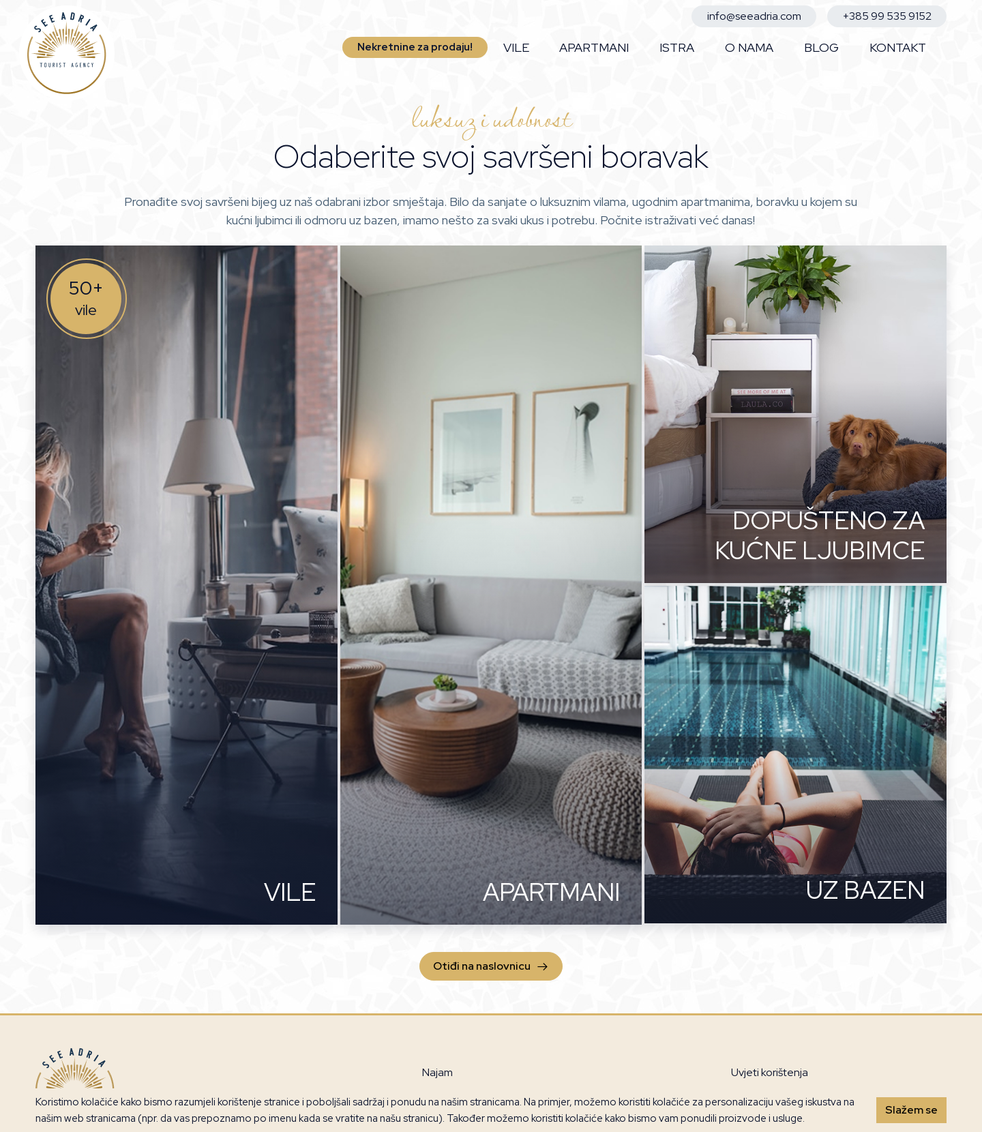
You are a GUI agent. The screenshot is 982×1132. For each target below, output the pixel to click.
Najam (437, 1072)
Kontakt (897, 47)
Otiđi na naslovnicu (491, 966)
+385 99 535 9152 (887, 16)
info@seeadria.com (754, 16)
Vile (516, 47)
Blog (821, 47)
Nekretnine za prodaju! (415, 47)
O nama (749, 47)
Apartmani (594, 47)
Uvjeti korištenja (769, 1072)
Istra (676, 47)
